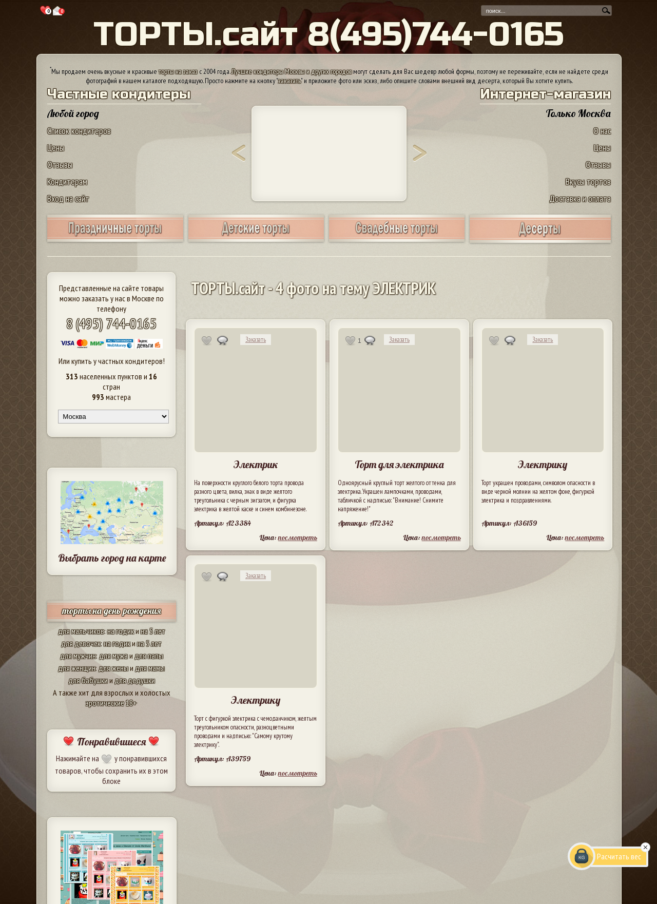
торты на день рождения (111, 611)
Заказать (255, 339)
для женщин (76, 668)
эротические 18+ (111, 703)
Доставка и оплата (580, 198)
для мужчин (78, 655)
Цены (55, 147)
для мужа (113, 655)
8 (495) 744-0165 (111, 323)
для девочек (81, 643)
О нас (602, 131)
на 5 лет (153, 631)
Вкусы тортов (588, 181)
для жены (113, 668)
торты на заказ (178, 71)
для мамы (150, 668)
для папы (148, 655)
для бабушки (88, 680)
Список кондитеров (79, 131)
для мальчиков (81, 631)
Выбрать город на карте (112, 557)
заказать (289, 80)
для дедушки (134, 680)
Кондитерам (67, 181)
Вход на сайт (68, 198)
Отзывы (59, 164)
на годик (120, 631)
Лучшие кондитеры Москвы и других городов (291, 71)
